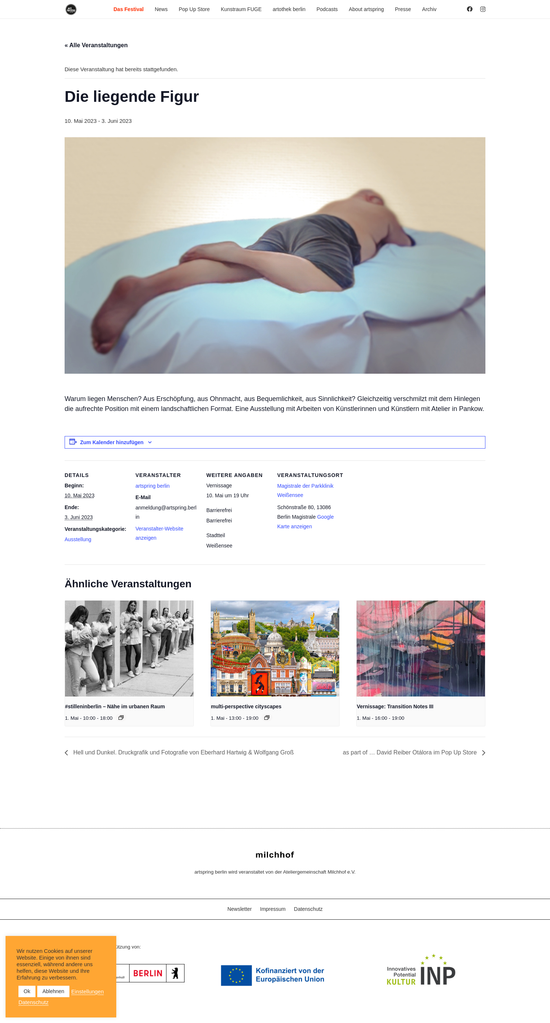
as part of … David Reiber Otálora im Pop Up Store (410, 752)
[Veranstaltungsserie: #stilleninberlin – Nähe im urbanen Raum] (121, 717)
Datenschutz (308, 909)
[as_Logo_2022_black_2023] (71, 9)
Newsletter (239, 909)
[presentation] (129, 649)
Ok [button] (27, 991)
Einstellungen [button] (87, 992)
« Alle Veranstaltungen (96, 45)
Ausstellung (78, 539)
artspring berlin (152, 486)
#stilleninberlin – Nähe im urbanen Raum (115, 706)
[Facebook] (469, 9)
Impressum (273, 909)
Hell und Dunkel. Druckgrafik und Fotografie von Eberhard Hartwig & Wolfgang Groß (183, 752)
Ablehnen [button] (53, 991)
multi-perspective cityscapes (246, 706)
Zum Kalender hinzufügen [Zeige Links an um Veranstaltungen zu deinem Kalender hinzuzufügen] (112, 442)
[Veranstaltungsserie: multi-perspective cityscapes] (266, 717)
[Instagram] (482, 9)
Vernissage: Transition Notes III (395, 706)
